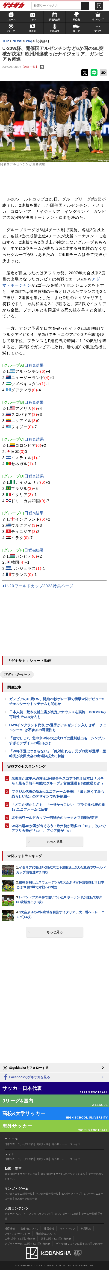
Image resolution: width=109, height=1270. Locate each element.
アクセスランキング (40, 1213)
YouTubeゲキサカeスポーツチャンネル (63, 1173)
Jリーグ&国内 (26, 1144)
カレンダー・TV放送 (66, 1213)
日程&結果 (34, 365)
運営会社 (49, 1228)
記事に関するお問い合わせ (56, 1238)
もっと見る (55, 841)
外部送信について (46, 1233)
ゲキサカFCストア (15, 1213)
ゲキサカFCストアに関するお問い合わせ (79, 1243)
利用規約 (86, 1228)
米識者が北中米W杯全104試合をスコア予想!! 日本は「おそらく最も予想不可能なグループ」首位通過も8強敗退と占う (58, 780)
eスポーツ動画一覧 (26, 1198)
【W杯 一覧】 (29, 66)
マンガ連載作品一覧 (47, 1193)
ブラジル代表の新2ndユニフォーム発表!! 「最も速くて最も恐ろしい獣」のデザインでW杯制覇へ (58, 794)
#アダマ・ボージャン (17, 674)
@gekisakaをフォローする (25, 1068)
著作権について (29, 1228)
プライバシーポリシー (17, 1233)
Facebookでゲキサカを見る (26, 1077)
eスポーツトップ (71, 1193)
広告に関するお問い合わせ (20, 1238)
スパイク (75, 1144)
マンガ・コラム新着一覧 (18, 1193)
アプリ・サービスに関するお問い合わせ (27, 1243)
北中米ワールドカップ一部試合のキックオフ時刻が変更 (55, 818)
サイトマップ (67, 1228)
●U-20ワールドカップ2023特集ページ (38, 586)
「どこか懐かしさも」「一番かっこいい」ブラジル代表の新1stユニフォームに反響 (58, 807)
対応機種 (10, 1228)
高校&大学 (42, 1144)
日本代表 (10, 1144)
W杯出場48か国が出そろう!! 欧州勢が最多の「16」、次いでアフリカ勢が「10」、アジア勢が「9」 (59, 828)
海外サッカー (59, 1144)
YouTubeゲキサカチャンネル (21, 1173)
